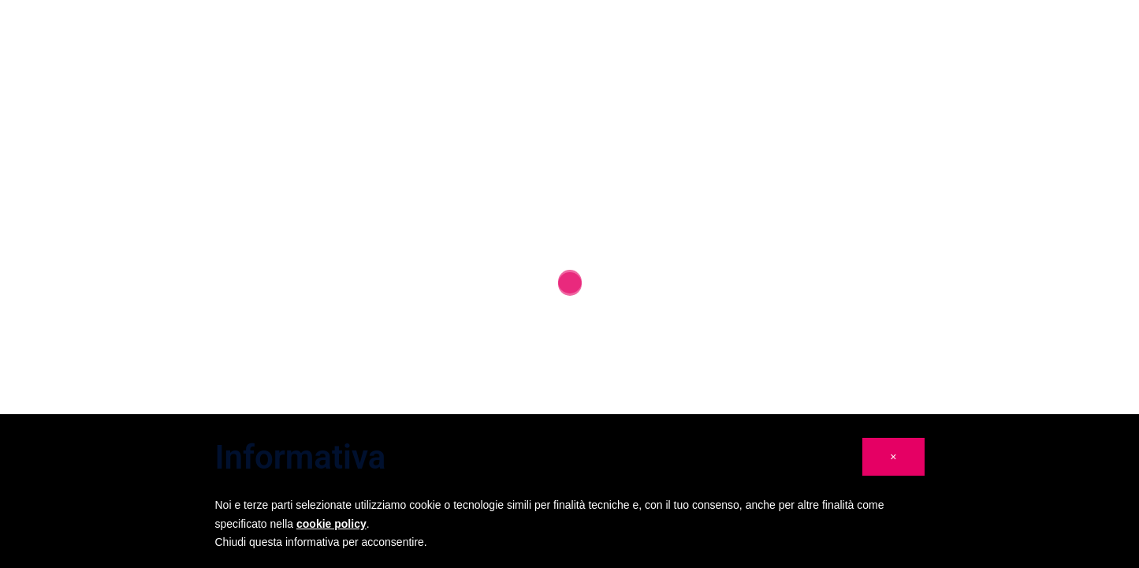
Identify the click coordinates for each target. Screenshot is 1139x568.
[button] (893, 457)
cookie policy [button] (331, 524)
